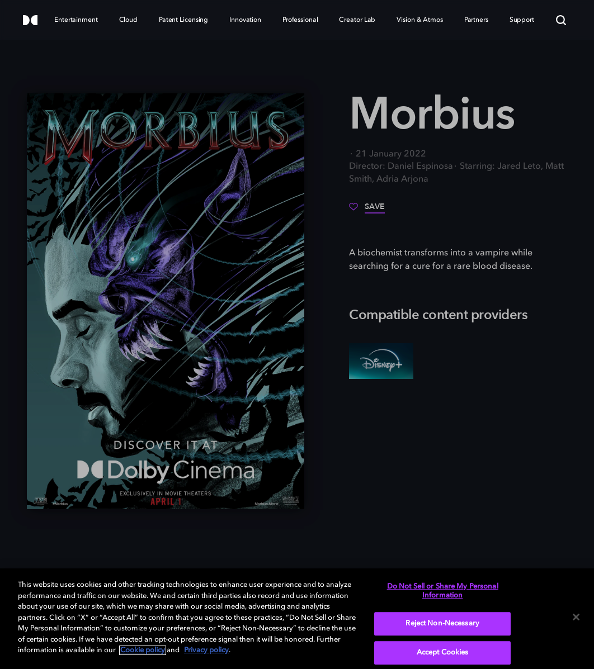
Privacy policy (206, 650)
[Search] (561, 20)
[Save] (367, 210)
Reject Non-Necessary (442, 624)
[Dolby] (30, 21)
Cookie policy (142, 650)
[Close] (576, 617)
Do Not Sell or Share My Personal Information (442, 591)
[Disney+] (381, 361)
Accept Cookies (443, 652)
